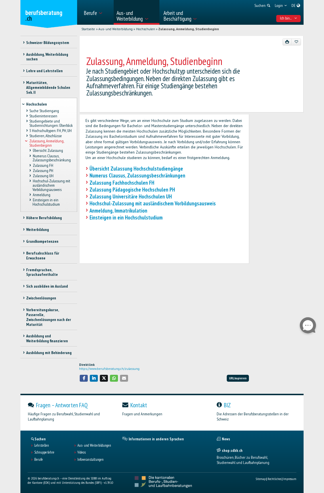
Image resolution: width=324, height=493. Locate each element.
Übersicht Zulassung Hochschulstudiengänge (136, 168)
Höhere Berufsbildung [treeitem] (44, 217)
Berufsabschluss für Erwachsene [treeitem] (42, 256)
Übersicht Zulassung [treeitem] (48, 150)
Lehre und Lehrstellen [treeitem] (44, 70)
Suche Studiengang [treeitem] (44, 110)
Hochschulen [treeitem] (36, 104)
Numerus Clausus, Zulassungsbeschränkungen (137, 175)
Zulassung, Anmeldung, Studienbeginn (188, 29)
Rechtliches (274, 479)
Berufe (38, 459)
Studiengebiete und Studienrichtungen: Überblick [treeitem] (51, 123)
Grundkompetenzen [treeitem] (42, 241)
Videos (81, 452)
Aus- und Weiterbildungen (94, 445)
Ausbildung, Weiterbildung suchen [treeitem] (47, 57)
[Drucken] (287, 42)
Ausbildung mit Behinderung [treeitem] (49, 352)
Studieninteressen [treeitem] (43, 116)
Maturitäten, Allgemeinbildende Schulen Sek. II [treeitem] (48, 87)
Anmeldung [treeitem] (41, 194)
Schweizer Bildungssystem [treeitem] (47, 42)
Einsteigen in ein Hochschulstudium (126, 217)
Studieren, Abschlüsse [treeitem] (45, 136)
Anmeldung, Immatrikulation (118, 210)
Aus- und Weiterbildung (115, 29)
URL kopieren (238, 378)
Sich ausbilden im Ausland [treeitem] (47, 286)
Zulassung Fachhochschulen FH (121, 182)
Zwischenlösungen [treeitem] (41, 298)
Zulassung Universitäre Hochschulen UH (130, 196)
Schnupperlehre (44, 452)
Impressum (289, 479)
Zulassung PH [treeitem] (43, 170)
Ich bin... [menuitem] (288, 18)
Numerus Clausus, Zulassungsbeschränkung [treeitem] (52, 158)
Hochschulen (145, 29)
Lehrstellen (41, 445)
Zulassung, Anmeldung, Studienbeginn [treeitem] (46, 143)
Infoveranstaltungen (90, 459)
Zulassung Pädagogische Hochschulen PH (132, 189)
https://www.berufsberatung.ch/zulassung (109, 369)
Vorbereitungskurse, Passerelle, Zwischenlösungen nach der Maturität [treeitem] (48, 317)
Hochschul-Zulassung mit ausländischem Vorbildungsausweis (152, 203)
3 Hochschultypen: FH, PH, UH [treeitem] (50, 130)
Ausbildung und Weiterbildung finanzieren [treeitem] (47, 338)
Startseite (88, 29)
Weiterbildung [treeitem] (37, 229)
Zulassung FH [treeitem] (43, 165)
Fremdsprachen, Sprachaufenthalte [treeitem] (42, 272)
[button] (84, 378)
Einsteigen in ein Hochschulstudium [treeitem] (46, 202)
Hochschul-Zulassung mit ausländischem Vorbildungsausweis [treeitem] (51, 185)
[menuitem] (97, 12)
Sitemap (261, 479)
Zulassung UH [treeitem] (43, 175)
